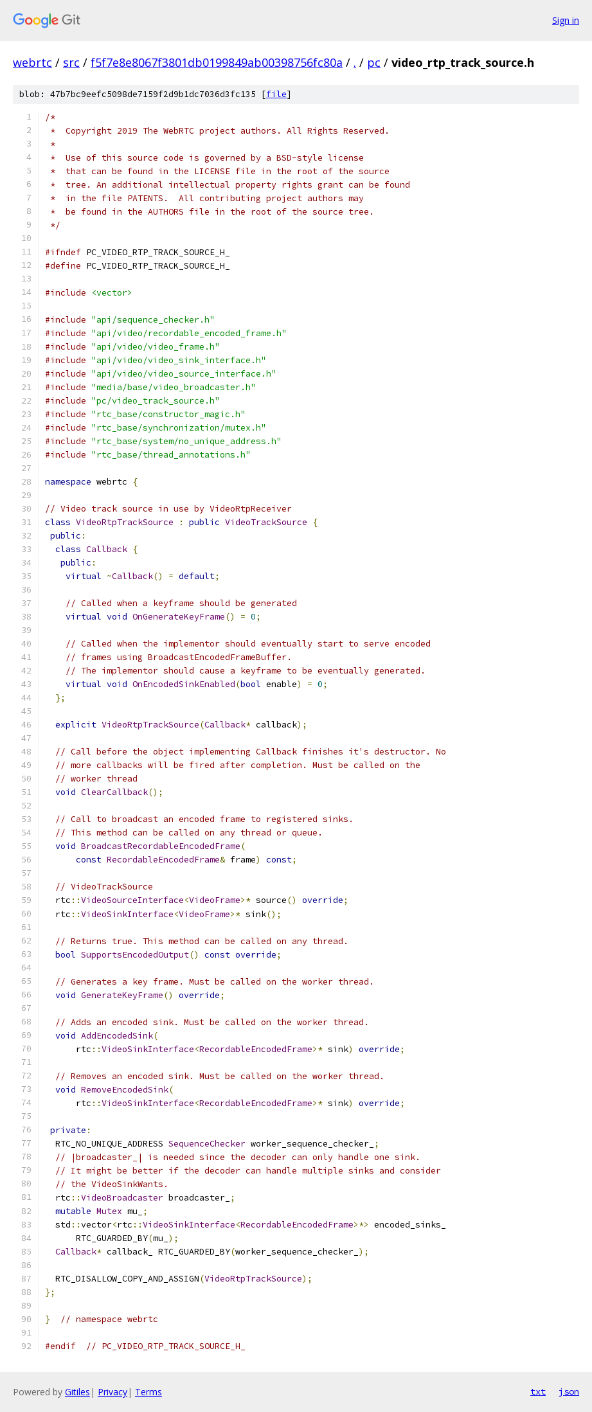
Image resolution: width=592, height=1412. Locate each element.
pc (374, 62)
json (569, 1391)
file (276, 94)
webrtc (32, 62)
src (71, 62)
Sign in (565, 20)
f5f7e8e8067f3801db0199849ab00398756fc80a (217, 62)
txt (538, 1391)
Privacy (112, 1392)
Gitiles (77, 1392)
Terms (148, 1392)
